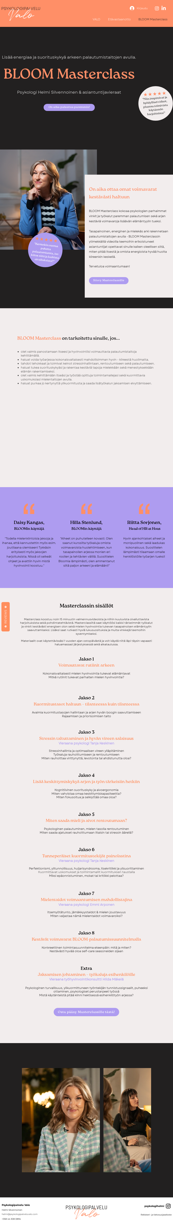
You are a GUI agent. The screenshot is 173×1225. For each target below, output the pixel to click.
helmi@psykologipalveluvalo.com (20, 1214)
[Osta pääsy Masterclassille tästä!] (86, 1012)
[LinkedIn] (163, 8)
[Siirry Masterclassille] (109, 280)
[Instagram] (157, 8)
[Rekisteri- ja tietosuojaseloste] (156, 1214)
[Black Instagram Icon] (168, 1206)
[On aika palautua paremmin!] (69, 107)
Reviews (5, 617)
